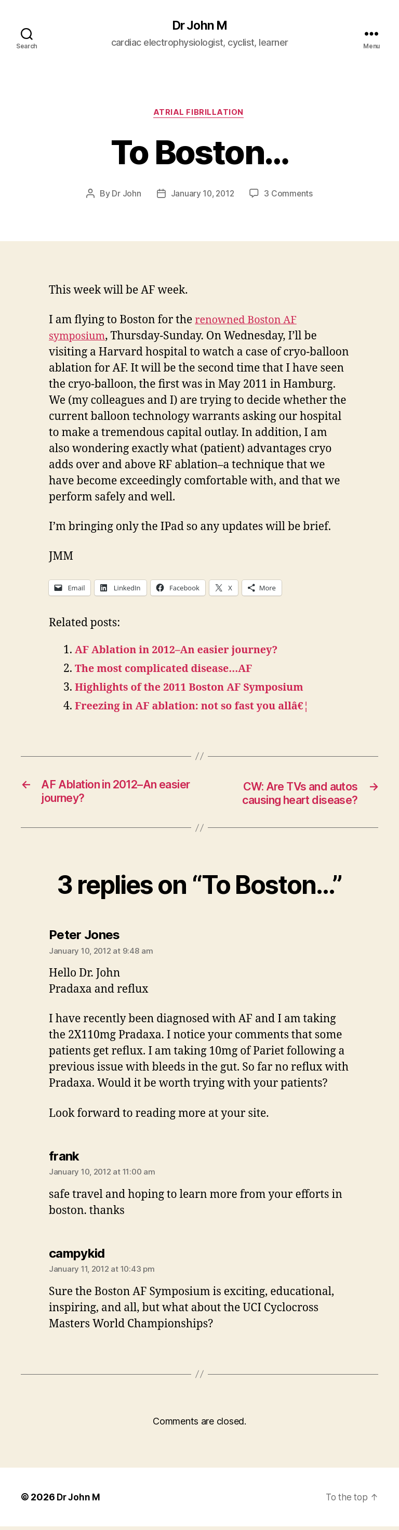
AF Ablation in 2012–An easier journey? (182, 652)
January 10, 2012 (202, 195)
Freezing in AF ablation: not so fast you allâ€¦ (199, 708)
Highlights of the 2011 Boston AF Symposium (196, 689)
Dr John (125, 195)
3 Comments (289, 195)
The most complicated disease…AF (169, 671)
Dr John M (199, 26)
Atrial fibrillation (199, 114)
